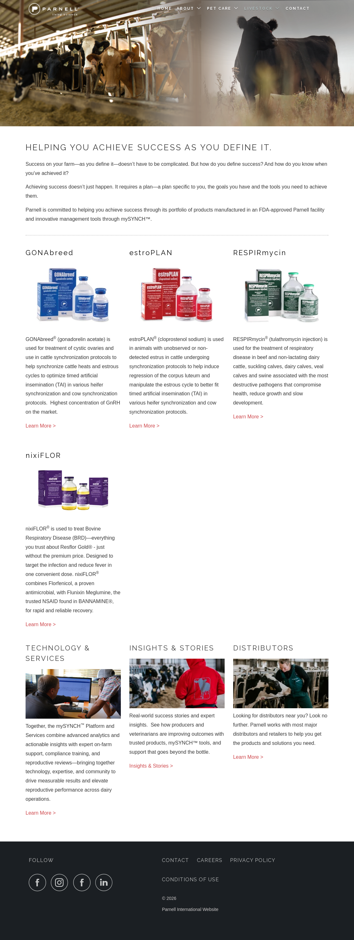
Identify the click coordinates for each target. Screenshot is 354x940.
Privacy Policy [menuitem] (252, 860)
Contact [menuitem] (298, 8)
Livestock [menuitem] (258, 8)
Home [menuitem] (164, 8)
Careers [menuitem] (209, 860)
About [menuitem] (185, 8)
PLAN (151, 252)
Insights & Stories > (151, 766)
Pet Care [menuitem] (219, 8)
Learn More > (41, 425)
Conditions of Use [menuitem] (190, 880)
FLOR (43, 455)
